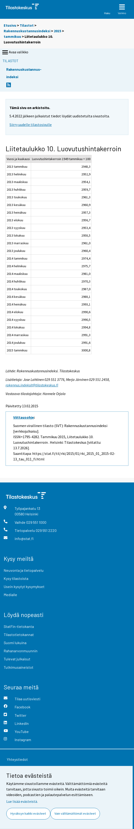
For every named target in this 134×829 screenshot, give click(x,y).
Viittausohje (23, 417)
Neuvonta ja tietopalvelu (24, 570)
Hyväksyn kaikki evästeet (28, 813)
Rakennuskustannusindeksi (27, 31)
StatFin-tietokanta (19, 626)
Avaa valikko (14, 52)
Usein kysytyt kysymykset (24, 586)
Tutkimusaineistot (18, 667)
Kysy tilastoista (16, 578)
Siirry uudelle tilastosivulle (31, 124)
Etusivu (10, 25)
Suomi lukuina (15, 642)
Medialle (10, 594)
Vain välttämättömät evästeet (75, 813)
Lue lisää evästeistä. (22, 801)
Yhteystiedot (17, 759)
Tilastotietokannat (19, 634)
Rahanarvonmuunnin (21, 651)
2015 (57, 31)
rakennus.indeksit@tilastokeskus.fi (32, 385)
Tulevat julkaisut (17, 659)
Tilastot (27, 25)
